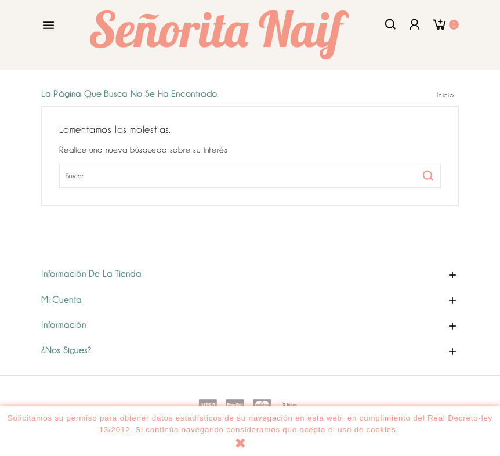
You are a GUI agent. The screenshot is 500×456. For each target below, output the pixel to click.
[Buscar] (250, 175)
